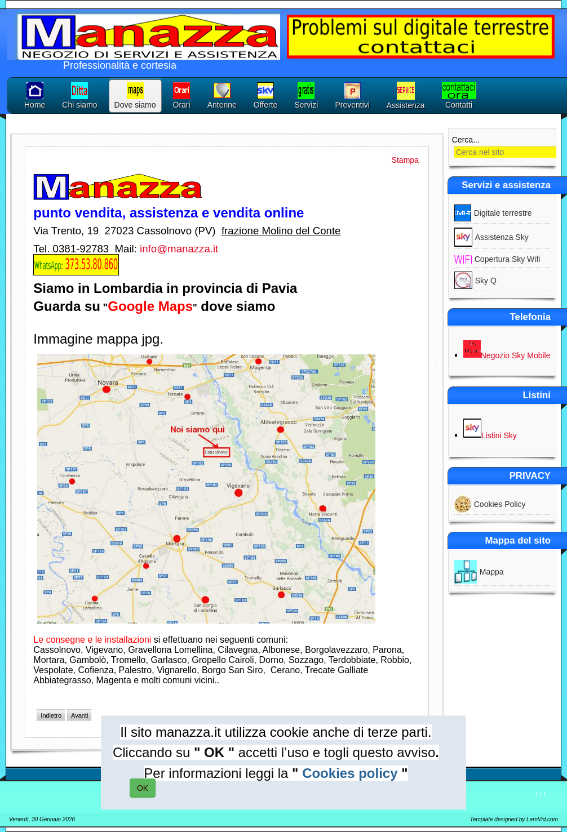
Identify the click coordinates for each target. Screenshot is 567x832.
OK (142, 788)
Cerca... (466, 139)
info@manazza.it (179, 249)
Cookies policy (349, 773)
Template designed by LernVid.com (514, 819)
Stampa (405, 159)
